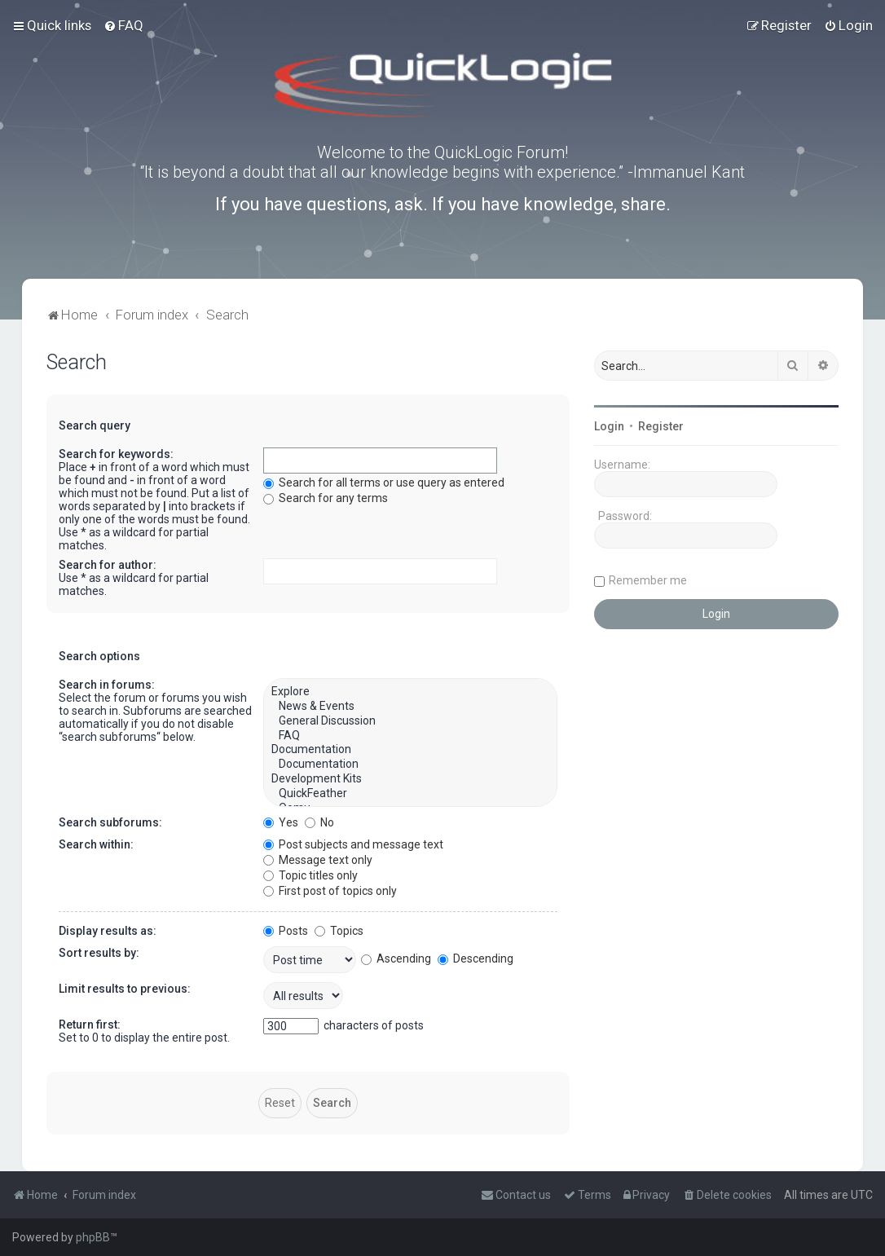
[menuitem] (123, 25)
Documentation (410, 750)
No (319, 822)
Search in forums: (107, 684)
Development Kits (410, 779)
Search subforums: (110, 822)
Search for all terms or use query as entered (383, 482)
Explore (410, 692)
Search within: (96, 844)
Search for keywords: (116, 454)
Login (609, 426)
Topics (339, 930)
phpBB (93, 1237)
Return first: (90, 1024)
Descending (475, 958)
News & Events (410, 706)
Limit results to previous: (125, 988)
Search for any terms (325, 498)
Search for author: (107, 564)
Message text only (317, 859)
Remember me (648, 580)
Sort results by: (99, 952)
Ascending (396, 958)
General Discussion (410, 721)
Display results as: (107, 930)
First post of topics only (330, 890)
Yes (280, 822)
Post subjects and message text (353, 844)
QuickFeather (410, 794)
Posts (285, 930)
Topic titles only (310, 875)
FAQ (410, 736)
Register (661, 426)
